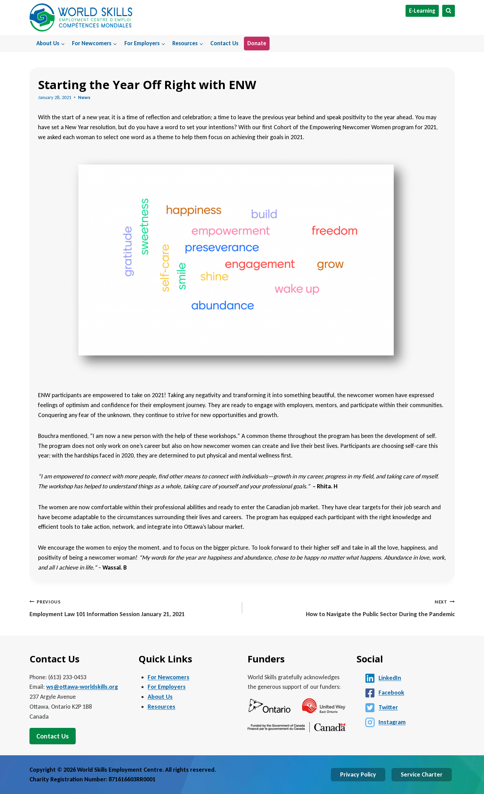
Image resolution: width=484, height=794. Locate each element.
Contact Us (224, 43)
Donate (256, 43)
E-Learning (422, 10)
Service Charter (422, 774)
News (84, 97)
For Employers (167, 687)
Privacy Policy (358, 774)
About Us (160, 696)
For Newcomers (168, 677)
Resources (161, 706)
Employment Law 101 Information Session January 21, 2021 (132, 607)
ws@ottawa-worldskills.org (82, 687)
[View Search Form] (448, 11)
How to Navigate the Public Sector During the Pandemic (351, 607)
